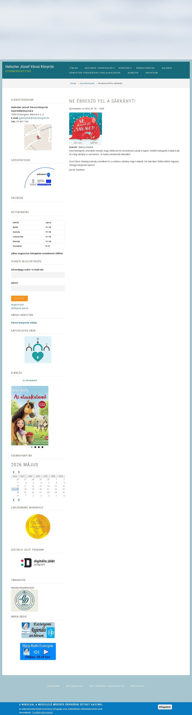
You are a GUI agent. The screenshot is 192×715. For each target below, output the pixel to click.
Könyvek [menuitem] (124, 69)
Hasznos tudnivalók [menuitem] (98, 69)
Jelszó (14, 282)
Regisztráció (17, 304)
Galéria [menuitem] (167, 68)
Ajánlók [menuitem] (133, 73)
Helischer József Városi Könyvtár (29, 67)
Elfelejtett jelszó (19, 308)
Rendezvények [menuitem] (145, 68)
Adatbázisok (74, 686)
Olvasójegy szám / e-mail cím (27, 269)
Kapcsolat (138, 686)
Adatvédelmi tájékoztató (106, 686)
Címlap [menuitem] (74, 68)
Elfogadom (165, 707)
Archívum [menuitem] (152, 73)
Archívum (53, 686)
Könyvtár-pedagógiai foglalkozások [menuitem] (95, 73)
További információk (42, 712)
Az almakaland (30, 380)
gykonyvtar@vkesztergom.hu (34, 117)
